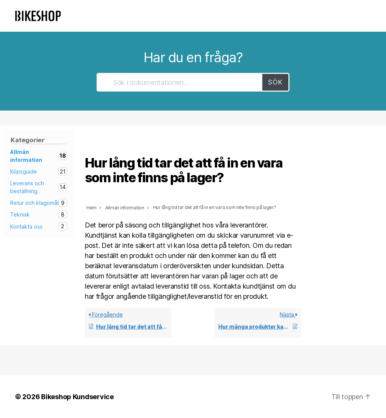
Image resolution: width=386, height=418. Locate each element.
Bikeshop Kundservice (77, 397)
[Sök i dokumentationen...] (179, 82)
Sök (275, 82)
